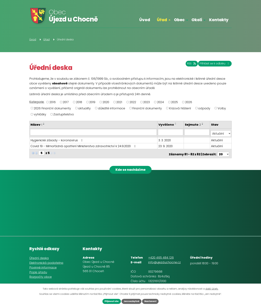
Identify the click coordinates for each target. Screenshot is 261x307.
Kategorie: (36, 102)
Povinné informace (43, 267)
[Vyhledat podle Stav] (221, 132)
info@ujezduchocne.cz (164, 261)
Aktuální (217, 139)
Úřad (162, 19)
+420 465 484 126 (161, 257)
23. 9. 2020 (166, 145)
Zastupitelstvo (63, 114)
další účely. (211, 288)
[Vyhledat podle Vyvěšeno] (171, 132)
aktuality (84, 108)
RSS (182, 65)
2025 (174, 102)
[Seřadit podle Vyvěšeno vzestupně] (176, 123)
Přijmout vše (107, 301)
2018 (79, 102)
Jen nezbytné (131, 301)
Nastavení (154, 301)
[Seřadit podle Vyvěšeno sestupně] (176, 124)
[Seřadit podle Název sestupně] (44, 124)
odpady (204, 108)
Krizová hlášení (180, 108)
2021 (119, 102)
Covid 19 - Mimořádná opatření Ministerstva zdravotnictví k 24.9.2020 (84, 145)
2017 (66, 102)
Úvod (144, 19)
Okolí (197, 19)
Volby (222, 108)
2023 (146, 102)
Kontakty (219, 19)
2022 (133, 102)
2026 (188, 102)
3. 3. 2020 (165, 139)
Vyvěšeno (167, 125)
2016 (52, 102)
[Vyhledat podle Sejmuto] (197, 132)
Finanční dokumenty (147, 108)
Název (36, 125)
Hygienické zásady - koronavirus (57, 139)
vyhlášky (40, 114)
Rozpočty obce (40, 276)
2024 (160, 102)
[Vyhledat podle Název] (93, 132)
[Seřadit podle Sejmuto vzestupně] (203, 123)
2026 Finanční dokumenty (52, 108)
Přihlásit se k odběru (211, 65)
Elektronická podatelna (46, 262)
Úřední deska (39, 257)
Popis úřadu (38, 271)
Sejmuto (193, 125)
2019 (92, 102)
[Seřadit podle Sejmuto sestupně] (203, 124)
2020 (106, 102)
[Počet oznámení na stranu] (223, 151)
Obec (179, 19)
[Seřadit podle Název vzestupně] (44, 123)
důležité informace (111, 108)
